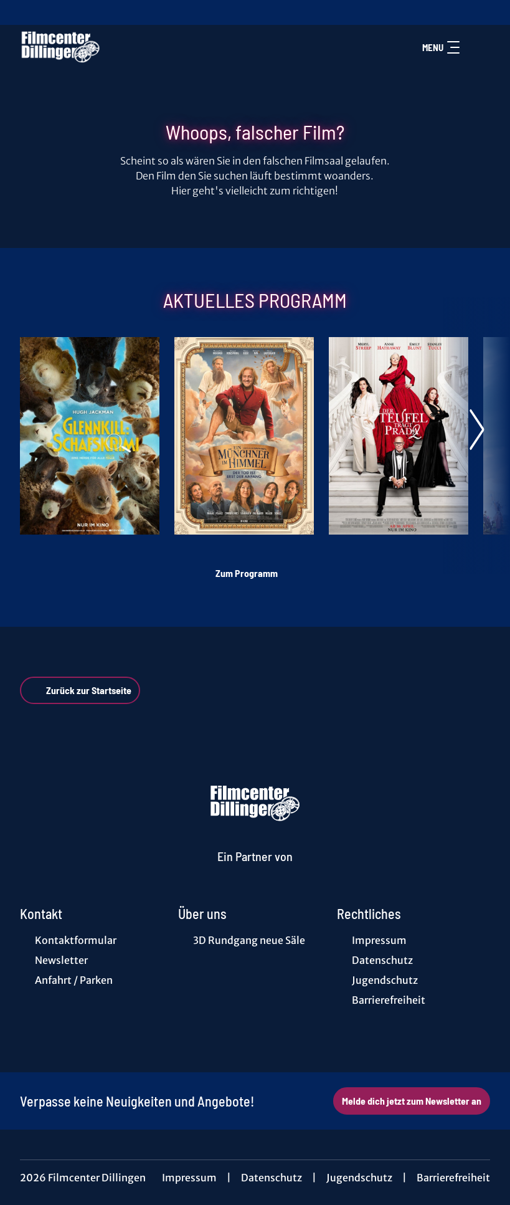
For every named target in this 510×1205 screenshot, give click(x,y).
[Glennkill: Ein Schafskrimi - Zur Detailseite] (89, 436)
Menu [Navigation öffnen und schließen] (441, 47)
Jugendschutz (359, 1177)
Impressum (189, 1177)
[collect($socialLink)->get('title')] (22, 12)
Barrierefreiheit (453, 1177)
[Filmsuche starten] (477, 47)
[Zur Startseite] (107, 47)
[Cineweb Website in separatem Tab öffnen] (255, 871)
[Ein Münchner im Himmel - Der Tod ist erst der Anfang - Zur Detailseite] (244, 436)
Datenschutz (271, 1177)
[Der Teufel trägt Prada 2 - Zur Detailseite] (398, 436)
